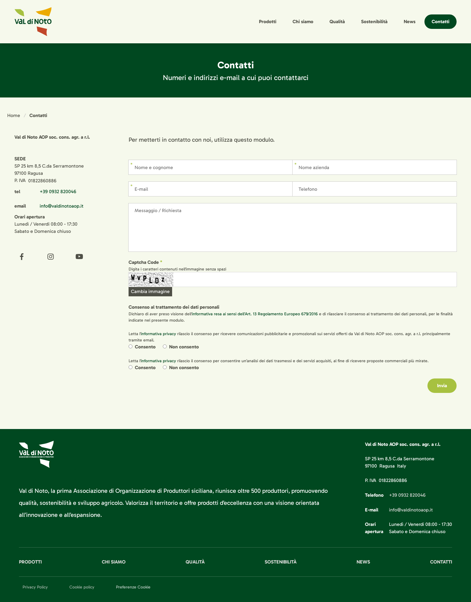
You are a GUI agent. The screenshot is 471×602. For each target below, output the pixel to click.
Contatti (440, 21)
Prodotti (267, 21)
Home (13, 115)
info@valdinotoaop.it (62, 206)
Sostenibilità (374, 21)
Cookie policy (81, 587)
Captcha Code (144, 262)
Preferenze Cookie (133, 587)
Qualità (337, 21)
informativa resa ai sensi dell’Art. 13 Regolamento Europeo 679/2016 (255, 313)
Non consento (184, 347)
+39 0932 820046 (58, 191)
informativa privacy (158, 333)
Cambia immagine (150, 291)
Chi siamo (303, 21)
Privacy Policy (35, 587)
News (409, 21)
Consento (145, 347)
